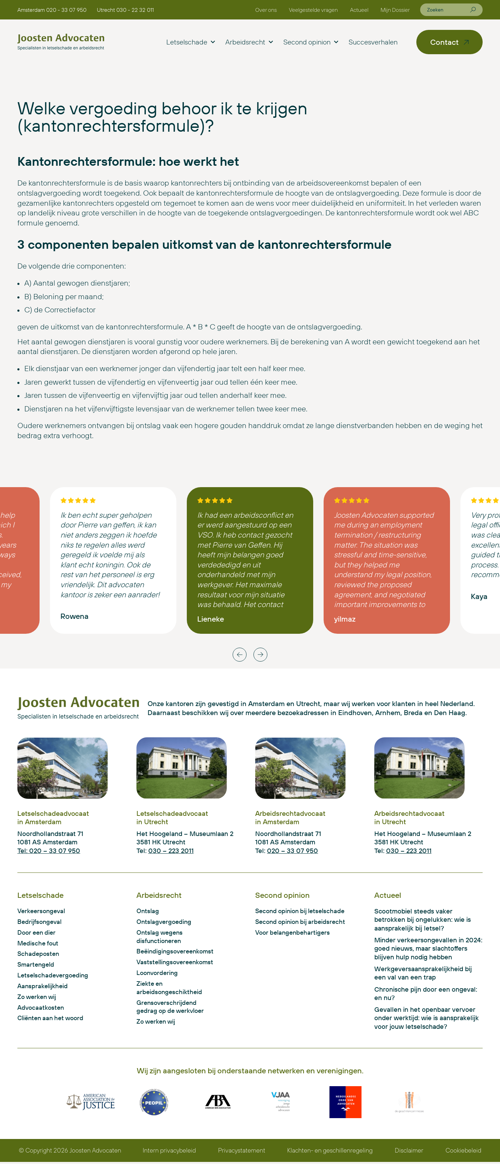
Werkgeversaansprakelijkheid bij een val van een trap (423, 973)
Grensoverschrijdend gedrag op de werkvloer (172, 1009)
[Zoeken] (473, 10)
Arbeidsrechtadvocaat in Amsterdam (290, 817)
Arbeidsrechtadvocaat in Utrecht (409, 817)
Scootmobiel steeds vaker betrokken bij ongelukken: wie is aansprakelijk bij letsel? (422, 919)
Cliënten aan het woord (52, 1021)
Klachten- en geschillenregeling (330, 1152)
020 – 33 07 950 (292, 850)
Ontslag (148, 911)
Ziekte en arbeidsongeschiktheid (170, 990)
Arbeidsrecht (249, 42)
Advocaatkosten (41, 1010)
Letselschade (190, 42)
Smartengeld (36, 966)
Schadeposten (39, 955)
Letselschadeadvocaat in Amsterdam (53, 817)
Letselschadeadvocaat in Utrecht (172, 817)
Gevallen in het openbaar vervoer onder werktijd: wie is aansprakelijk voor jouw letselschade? (426, 1019)
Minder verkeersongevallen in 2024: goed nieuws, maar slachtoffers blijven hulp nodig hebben (428, 948)
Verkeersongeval (42, 911)
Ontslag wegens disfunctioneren (160, 937)
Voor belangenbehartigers (294, 933)
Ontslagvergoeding (165, 922)
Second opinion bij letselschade (302, 911)
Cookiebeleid (464, 1152)
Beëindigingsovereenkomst (173, 953)
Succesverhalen (373, 42)
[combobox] (448, 10)
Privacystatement (241, 1152)
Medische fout (38, 944)
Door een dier (37, 933)
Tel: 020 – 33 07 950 (48, 850)
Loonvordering (158, 974)
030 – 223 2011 (171, 850)
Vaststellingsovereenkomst (173, 964)
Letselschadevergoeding (54, 977)
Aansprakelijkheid (43, 988)
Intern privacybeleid (169, 1152)
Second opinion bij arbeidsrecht (302, 922)
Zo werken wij (38, 999)
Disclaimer (409, 1152)
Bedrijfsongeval (40, 922)
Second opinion (310, 42)
